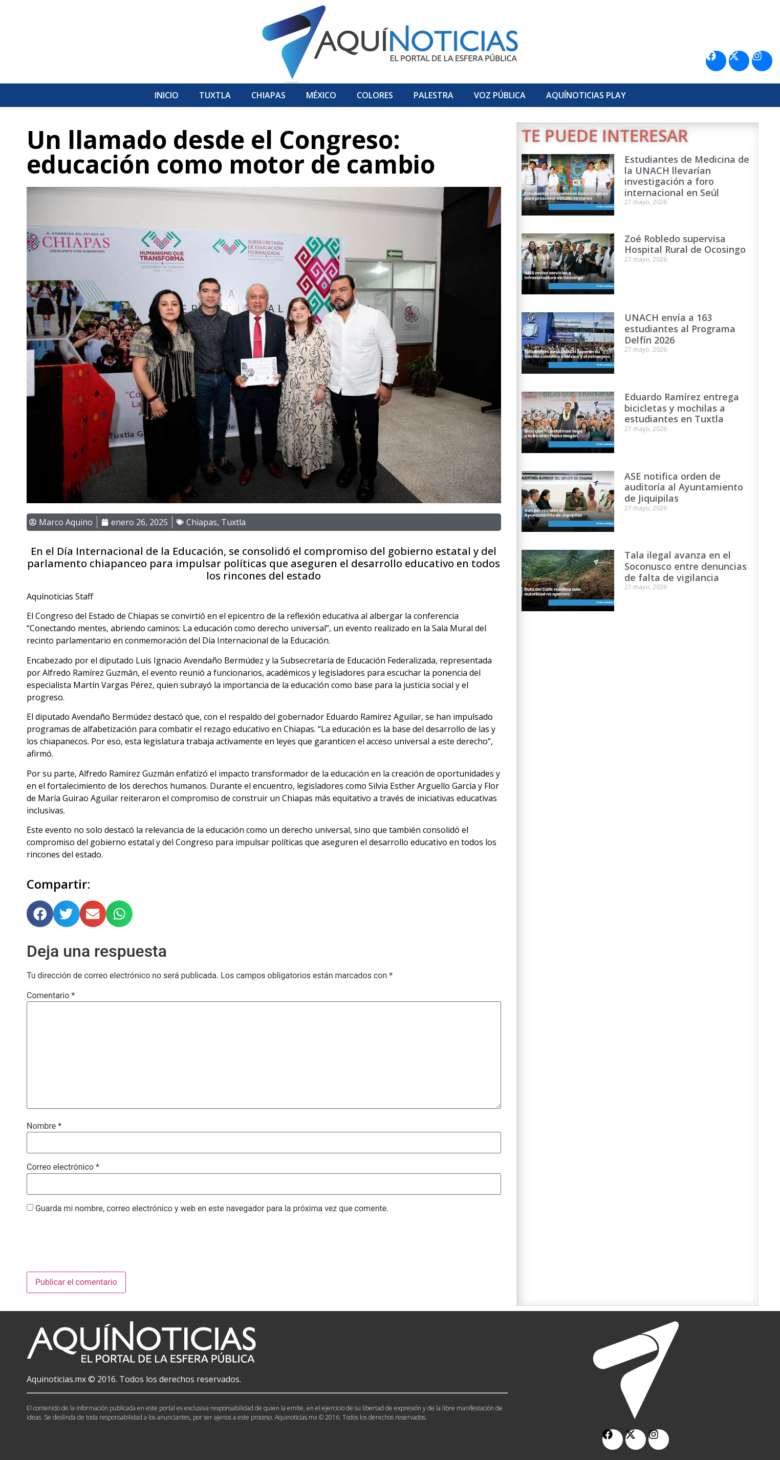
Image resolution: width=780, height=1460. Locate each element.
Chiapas (268, 95)
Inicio (167, 95)
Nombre (44, 1126)
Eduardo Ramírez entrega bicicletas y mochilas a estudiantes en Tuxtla (681, 408)
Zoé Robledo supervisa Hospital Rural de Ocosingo (685, 244)
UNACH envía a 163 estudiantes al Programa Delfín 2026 (679, 328)
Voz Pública (500, 95)
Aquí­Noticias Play (586, 95)
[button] (40, 913)
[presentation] (104, 1246)
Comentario (51, 996)
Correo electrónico (63, 1167)
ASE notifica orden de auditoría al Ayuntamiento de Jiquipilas (683, 487)
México (321, 95)
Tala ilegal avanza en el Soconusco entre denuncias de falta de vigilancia (685, 566)
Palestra (433, 95)
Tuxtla (215, 95)
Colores (375, 95)
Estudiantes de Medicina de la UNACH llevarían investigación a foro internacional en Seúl (686, 176)
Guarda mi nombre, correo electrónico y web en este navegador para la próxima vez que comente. (211, 1209)
